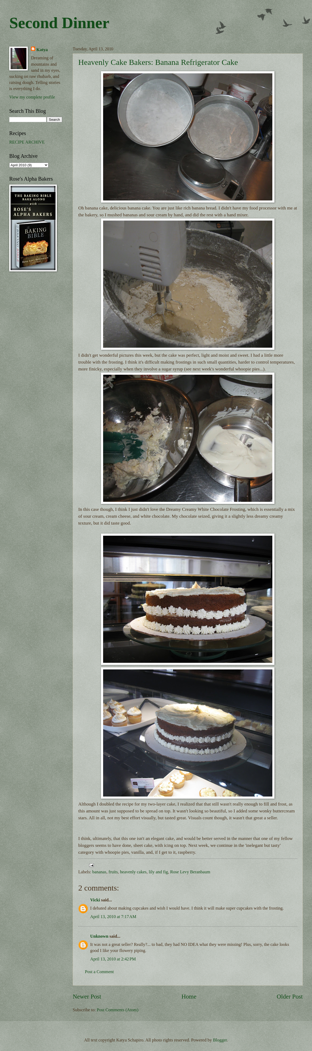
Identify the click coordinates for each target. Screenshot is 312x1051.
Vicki (95, 899)
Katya (42, 49)
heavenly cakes (133, 871)
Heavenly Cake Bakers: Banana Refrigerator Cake (158, 62)
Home (188, 996)
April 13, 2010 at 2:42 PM (113, 958)
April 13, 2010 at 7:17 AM (113, 916)
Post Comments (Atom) (117, 1009)
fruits (113, 871)
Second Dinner (59, 23)
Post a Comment (99, 971)
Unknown (99, 936)
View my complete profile (32, 97)
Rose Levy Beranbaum (190, 871)
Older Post (290, 996)
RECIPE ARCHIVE (27, 142)
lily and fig (158, 871)
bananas (99, 871)
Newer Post (87, 996)
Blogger (220, 1040)
